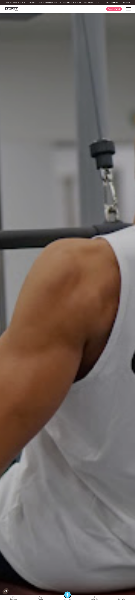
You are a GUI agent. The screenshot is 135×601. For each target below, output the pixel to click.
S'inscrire (126, 2)
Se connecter (112, 2)
